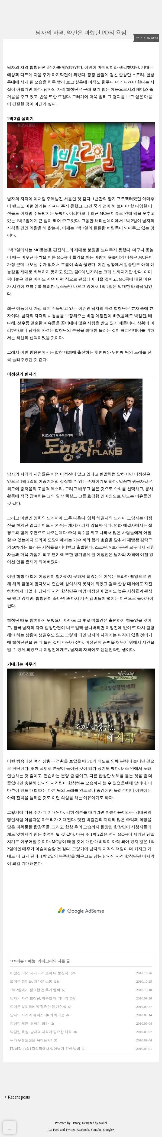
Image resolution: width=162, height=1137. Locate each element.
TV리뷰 (17, 961)
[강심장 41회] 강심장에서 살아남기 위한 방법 (45, 1049)
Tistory (75, 1123)
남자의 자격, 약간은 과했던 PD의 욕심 (81, 32)
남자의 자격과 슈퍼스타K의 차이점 (37, 1015)
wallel (103, 1123)
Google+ (109, 1130)
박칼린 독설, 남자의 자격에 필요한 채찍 (41, 1032)
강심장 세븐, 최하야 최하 (29, 1023)
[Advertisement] (81, 911)
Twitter (70, 1130)
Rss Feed (53, 1130)
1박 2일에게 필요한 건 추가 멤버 (35, 990)
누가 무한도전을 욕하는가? (31, 1040)
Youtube (95, 1130)
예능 (31, 961)
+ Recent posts (17, 1097)
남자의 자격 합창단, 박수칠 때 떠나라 (39, 998)
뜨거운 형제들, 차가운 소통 (31, 981)
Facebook (82, 1130)
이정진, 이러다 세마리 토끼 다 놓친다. (39, 973)
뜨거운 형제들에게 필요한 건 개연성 (38, 1007)
